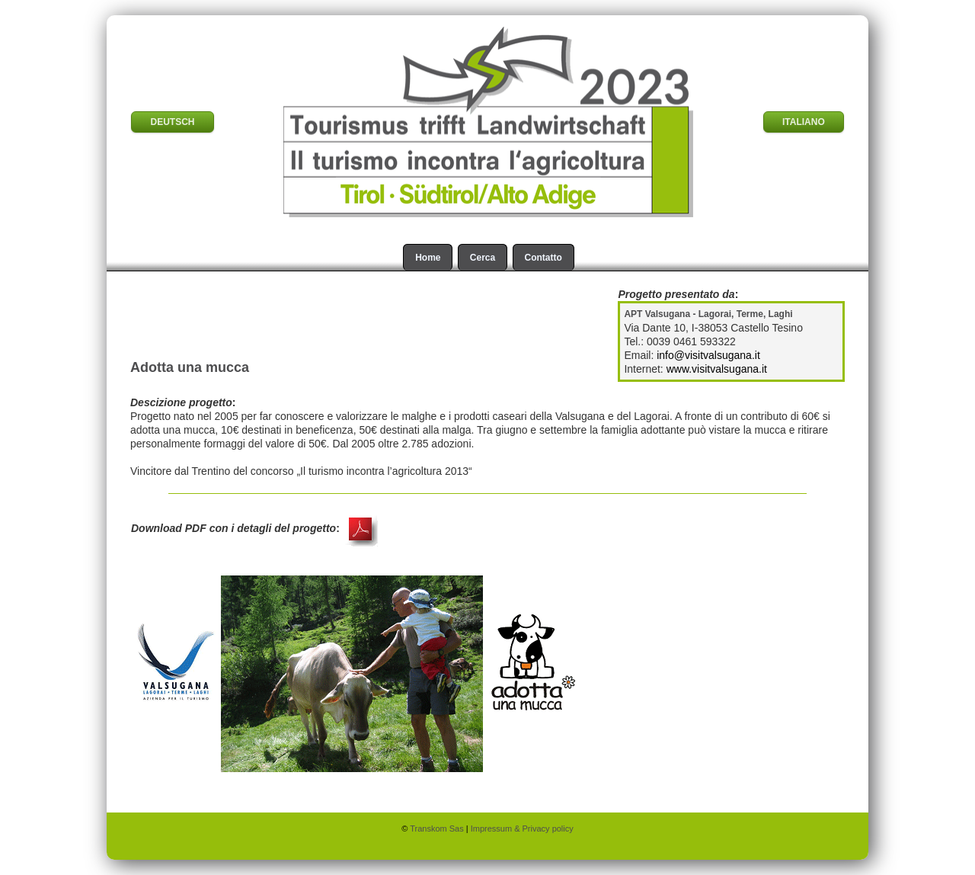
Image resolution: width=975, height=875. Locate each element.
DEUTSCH (172, 122)
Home (427, 257)
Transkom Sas (438, 828)
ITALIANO (803, 122)
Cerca (482, 257)
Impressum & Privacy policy (522, 828)
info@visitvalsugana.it (708, 355)
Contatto (543, 257)
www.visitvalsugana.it (717, 369)
